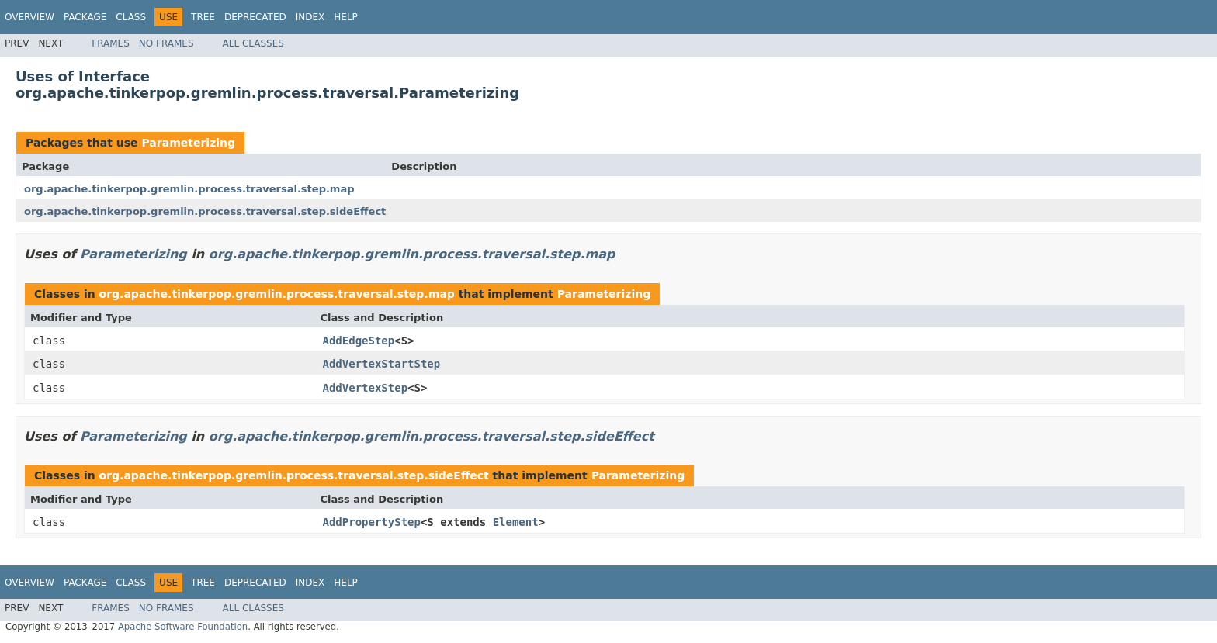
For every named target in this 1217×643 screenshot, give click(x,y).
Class (131, 17)
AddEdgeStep (359, 340)
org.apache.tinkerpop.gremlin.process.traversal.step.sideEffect (205, 211)
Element (516, 522)
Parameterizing (188, 143)
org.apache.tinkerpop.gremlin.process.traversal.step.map (189, 189)
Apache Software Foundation (183, 626)
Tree (203, 17)
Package (85, 17)
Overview (29, 17)
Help (346, 17)
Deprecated (255, 17)
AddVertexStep (365, 388)
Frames (111, 43)
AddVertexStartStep (382, 364)
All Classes (253, 43)
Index (310, 17)
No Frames (166, 43)
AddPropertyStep (372, 522)
